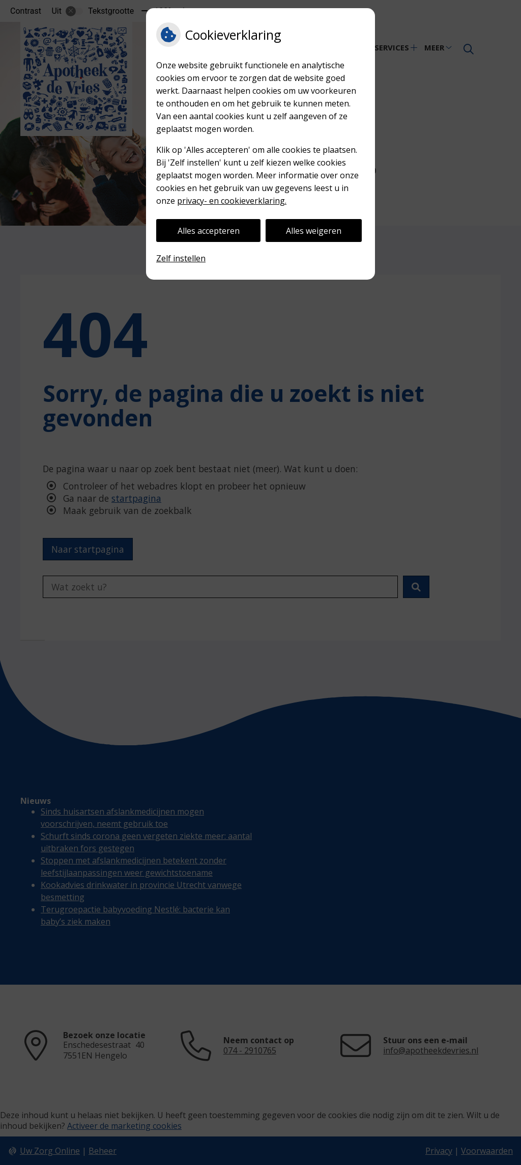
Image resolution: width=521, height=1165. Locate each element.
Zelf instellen (181, 258)
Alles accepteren (209, 230)
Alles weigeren (313, 230)
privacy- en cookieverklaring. (231, 200)
